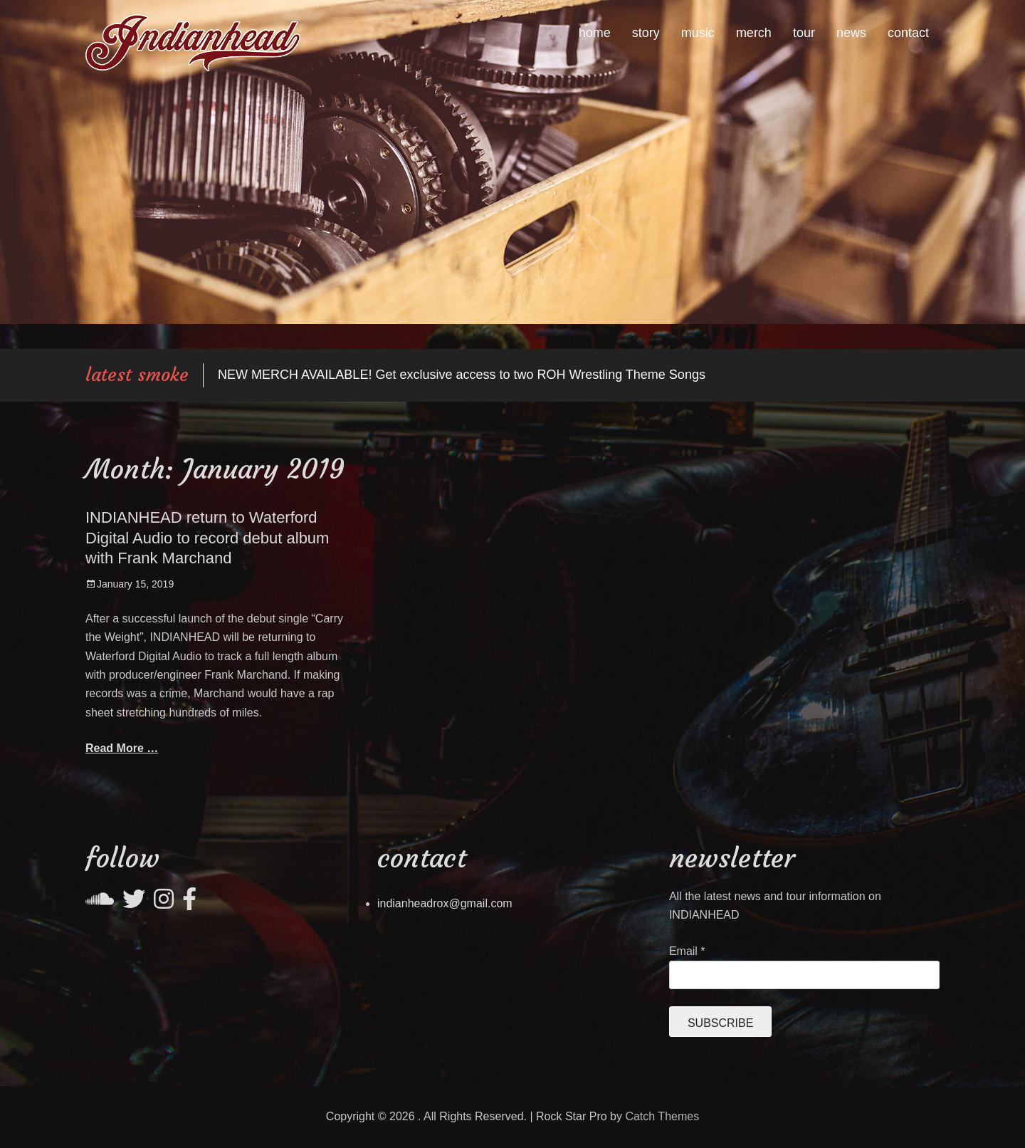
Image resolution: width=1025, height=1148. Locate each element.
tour (804, 33)
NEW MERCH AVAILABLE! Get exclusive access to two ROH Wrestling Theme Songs (461, 374)
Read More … (121, 748)
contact (908, 33)
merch (754, 33)
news (851, 33)
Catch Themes (662, 1116)
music (698, 33)
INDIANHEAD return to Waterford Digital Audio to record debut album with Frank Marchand (207, 537)
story (646, 33)
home (595, 33)
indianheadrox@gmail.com (444, 903)
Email (687, 951)
